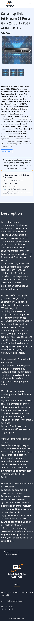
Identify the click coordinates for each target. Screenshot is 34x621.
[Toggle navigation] (30, 4)
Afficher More (7, 151)
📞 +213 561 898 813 (10, 186)
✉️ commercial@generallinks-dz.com (15, 189)
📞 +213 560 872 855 (10, 184)
